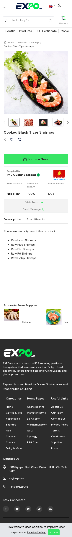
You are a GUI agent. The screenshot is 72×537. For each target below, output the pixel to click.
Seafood (22, 42)
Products (25, 31)
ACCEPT (53, 532)
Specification (36, 219)
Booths (10, 31)
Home (11, 42)
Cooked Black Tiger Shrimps (19, 46)
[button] (68, 122)
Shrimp (35, 42)
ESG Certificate (46, 31)
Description (12, 219)
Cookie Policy (36, 532)
